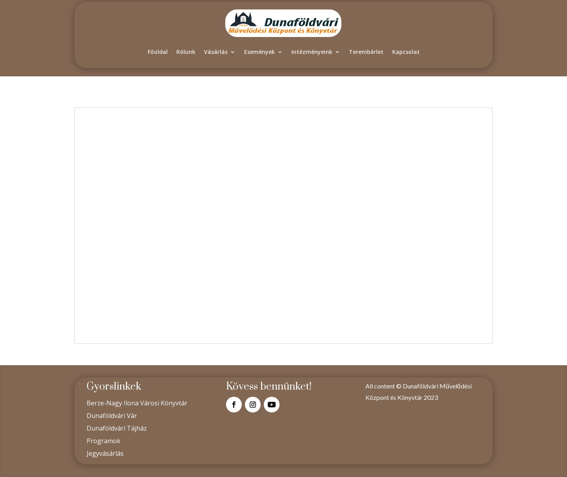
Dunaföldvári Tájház (117, 428)
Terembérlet (366, 51)
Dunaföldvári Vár (112, 415)
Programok (103, 440)
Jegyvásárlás (105, 453)
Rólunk (185, 51)
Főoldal (158, 51)
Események (259, 51)
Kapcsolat (406, 51)
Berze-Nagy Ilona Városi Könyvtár (137, 403)
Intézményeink (311, 51)
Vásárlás (216, 51)
